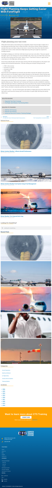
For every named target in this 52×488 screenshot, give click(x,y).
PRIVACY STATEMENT (6, 486)
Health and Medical (6, 373)
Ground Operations (6, 370)
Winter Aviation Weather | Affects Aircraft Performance (16, 151)
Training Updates (6, 381)
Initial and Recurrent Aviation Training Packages (18, 16)
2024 (3, 393)
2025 (3, 391)
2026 (3, 389)
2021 (3, 399)
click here (34, 420)
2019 (3, 403)
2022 (3, 397)
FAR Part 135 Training (10, 13)
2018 (3, 405)
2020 (3, 401)
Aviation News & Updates (7, 378)
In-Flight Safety (5, 375)
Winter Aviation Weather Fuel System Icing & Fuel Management (18, 184)
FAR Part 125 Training (10, 15)
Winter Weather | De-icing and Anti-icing (12, 216)
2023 (3, 395)
